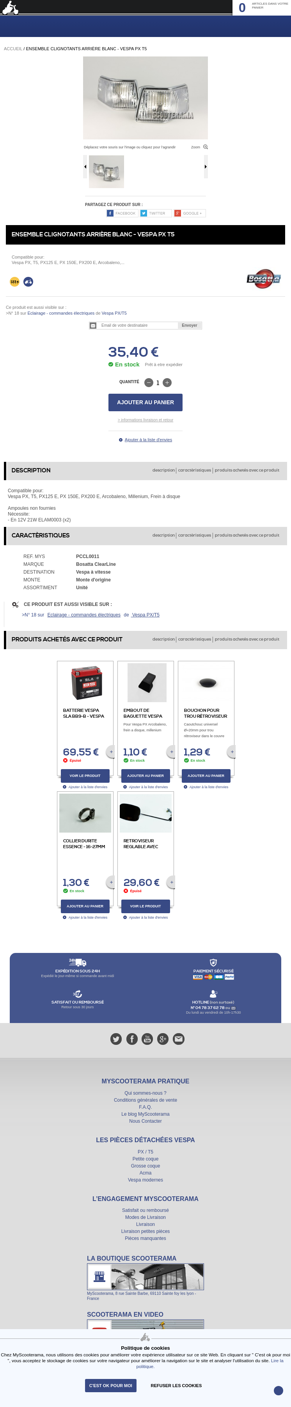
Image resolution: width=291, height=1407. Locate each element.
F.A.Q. (145, 1107)
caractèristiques (194, 470)
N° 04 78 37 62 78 (208, 1008)
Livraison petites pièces (145, 1231)
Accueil (13, 48)
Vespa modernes (145, 1180)
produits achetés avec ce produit (247, 470)
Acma (146, 1173)
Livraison (145, 1224)
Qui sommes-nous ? (145, 1093)
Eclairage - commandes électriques (60, 313)
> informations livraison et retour (146, 420)
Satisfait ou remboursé (145, 1210)
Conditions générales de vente (145, 1100)
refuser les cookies (176, 1385)
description (164, 470)
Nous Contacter (145, 1121)
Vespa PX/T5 (114, 313)
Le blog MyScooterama (145, 1114)
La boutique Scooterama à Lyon (145, 1278)
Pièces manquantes (145, 1238)
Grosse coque (145, 1166)
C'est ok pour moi (110, 1385)
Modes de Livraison (145, 1217)
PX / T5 (145, 1152)
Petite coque (146, 1159)
